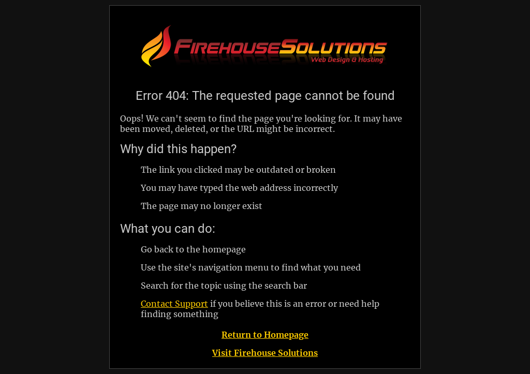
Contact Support (174, 303)
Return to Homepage (265, 335)
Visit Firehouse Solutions (265, 353)
